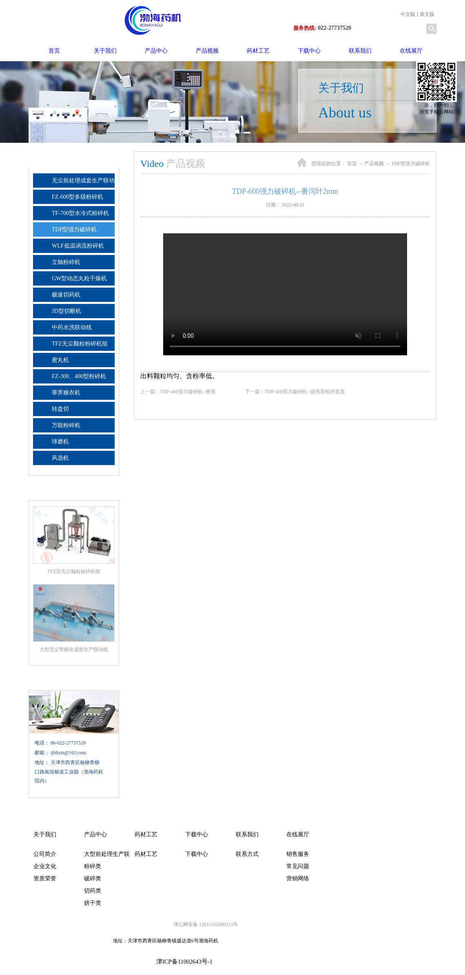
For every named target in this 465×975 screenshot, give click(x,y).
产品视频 (374, 163)
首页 (54, 51)
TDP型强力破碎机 (410, 163)
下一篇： (302, 391)
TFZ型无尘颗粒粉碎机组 (73, 571)
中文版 (408, 14)
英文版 (427, 14)
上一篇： (185, 391)
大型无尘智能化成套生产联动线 (74, 649)
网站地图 (237, 962)
